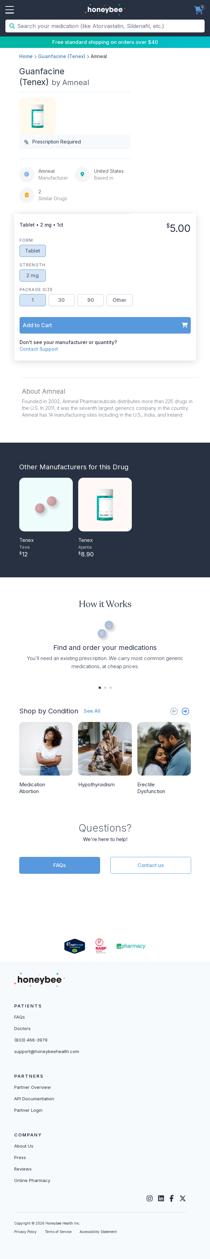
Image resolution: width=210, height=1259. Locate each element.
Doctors (22, 1028)
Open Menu (9, 10)
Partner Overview (32, 1087)
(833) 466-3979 (31, 1040)
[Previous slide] (174, 711)
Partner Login (28, 1110)
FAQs (59, 865)
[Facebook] (172, 1199)
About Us (23, 1146)
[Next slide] (185, 711)
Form (26, 240)
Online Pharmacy (32, 1180)
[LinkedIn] (161, 1199)
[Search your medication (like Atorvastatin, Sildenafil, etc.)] (110, 26)
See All (92, 711)
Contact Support (39, 349)
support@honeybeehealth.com (46, 1051)
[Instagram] (150, 1199)
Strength (33, 264)
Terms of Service (58, 1232)
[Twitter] (182, 1199)
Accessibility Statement (98, 1232)
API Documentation (34, 1098)
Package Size (36, 289)
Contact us (151, 865)
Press (20, 1157)
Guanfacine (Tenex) (61, 56)
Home (26, 56)
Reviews (23, 1169)
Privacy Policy (25, 1232)
